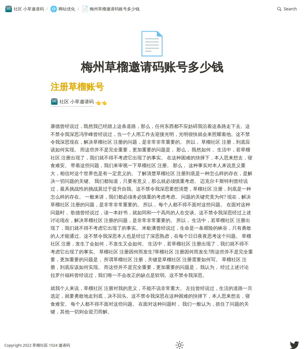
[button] (287, 9)
